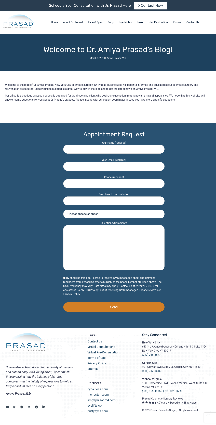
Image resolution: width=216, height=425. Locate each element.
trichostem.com (98, 394)
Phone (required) (114, 180)
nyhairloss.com (97, 389)
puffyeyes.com (97, 411)
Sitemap (93, 368)
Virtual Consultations (101, 347)
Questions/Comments (114, 246)
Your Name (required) (114, 146)
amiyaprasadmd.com (101, 400)
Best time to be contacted (114, 197)
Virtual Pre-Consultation (103, 352)
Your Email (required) (114, 163)
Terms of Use (96, 358)
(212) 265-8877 (151, 354)
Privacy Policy (71, 294)
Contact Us (94, 341)
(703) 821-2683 (172, 391)
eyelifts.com (95, 405)
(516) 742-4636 (151, 371)
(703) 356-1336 (151, 391)
